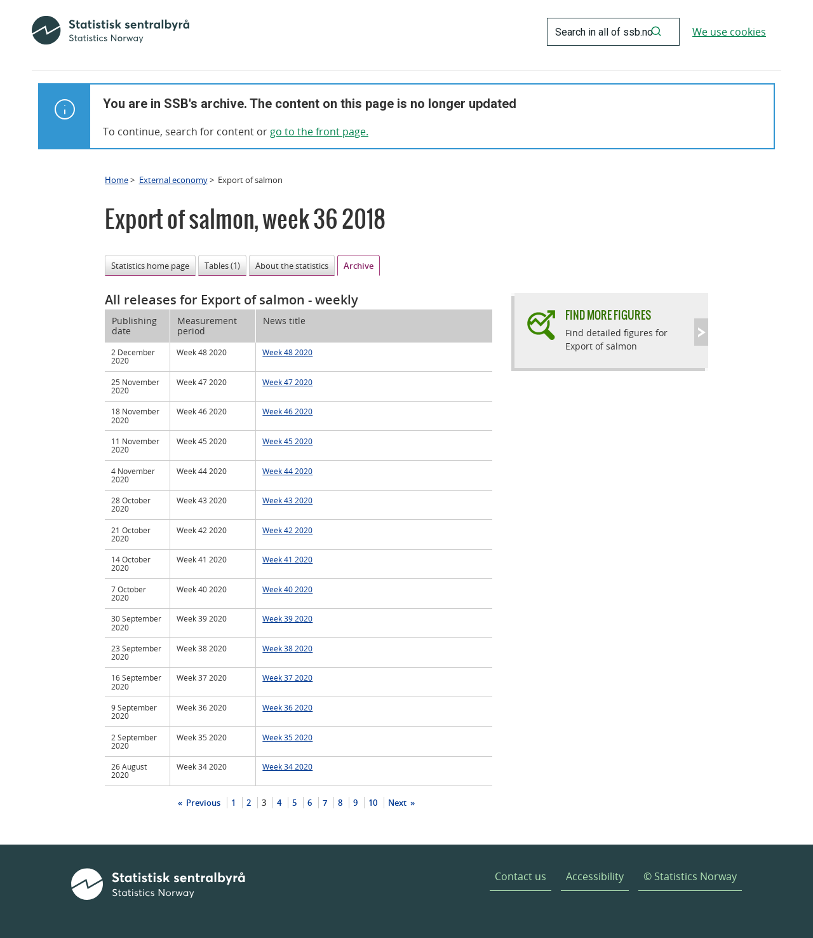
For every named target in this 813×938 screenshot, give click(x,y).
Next (398, 802)
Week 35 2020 (287, 737)
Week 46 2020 (287, 411)
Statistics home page (150, 265)
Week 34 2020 (287, 766)
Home (116, 180)
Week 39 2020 (287, 618)
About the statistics (291, 265)
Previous (202, 802)
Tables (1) (222, 265)
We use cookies (729, 32)
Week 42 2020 (287, 530)
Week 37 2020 (287, 677)
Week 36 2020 (287, 707)
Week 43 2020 (287, 500)
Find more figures (608, 315)
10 (372, 802)
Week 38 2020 (287, 648)
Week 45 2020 (287, 441)
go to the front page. (319, 132)
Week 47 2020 (287, 382)
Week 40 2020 (287, 589)
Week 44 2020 (287, 471)
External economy (173, 180)
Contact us (520, 876)
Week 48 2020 (287, 352)
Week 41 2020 (287, 559)
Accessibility (595, 876)
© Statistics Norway (690, 876)
